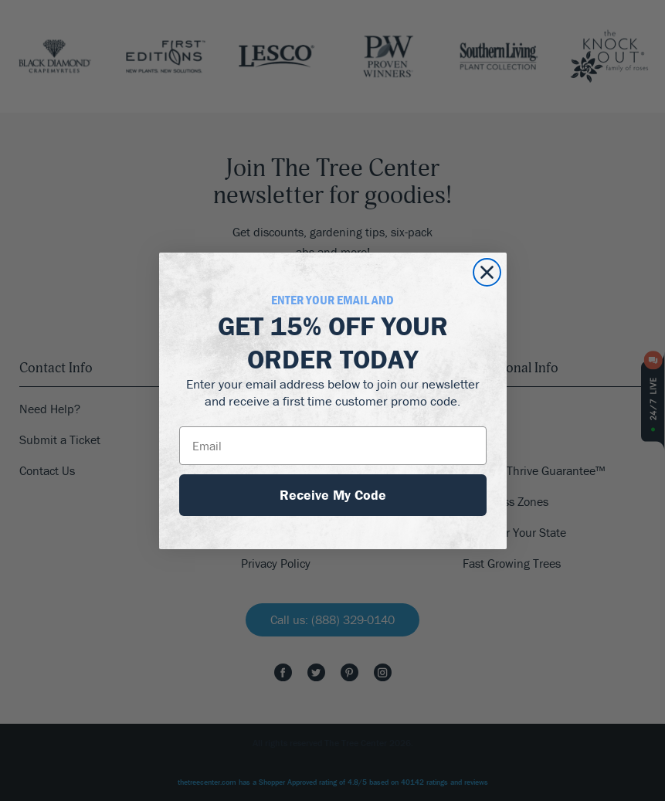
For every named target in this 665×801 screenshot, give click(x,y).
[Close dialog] (486, 272)
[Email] (333, 445)
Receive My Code (333, 495)
